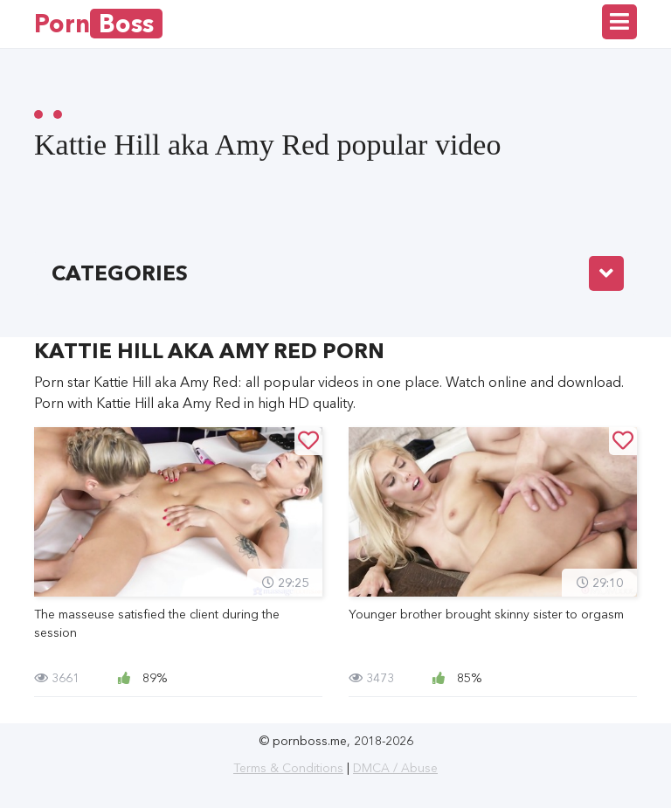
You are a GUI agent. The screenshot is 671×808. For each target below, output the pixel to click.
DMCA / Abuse (395, 768)
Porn (98, 23)
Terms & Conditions (288, 768)
